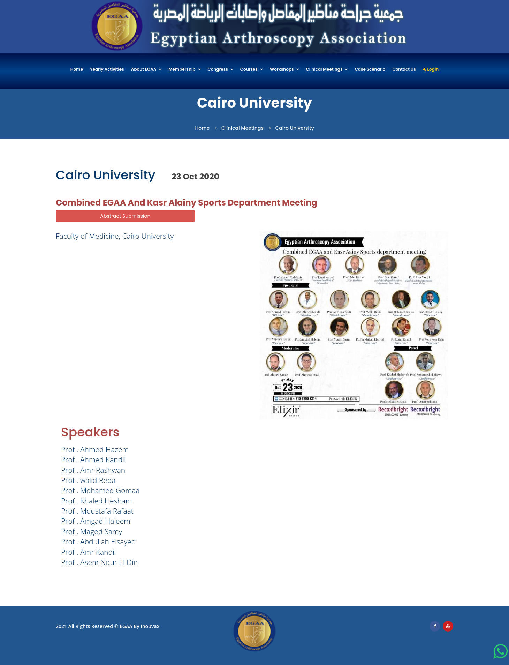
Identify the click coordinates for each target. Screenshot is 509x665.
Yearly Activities (107, 69)
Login (431, 69)
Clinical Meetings (324, 69)
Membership (181, 69)
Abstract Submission (125, 215)
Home (76, 69)
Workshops (282, 69)
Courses (249, 69)
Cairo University (294, 128)
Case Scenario (370, 69)
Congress (218, 69)
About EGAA (144, 69)
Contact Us (404, 69)
